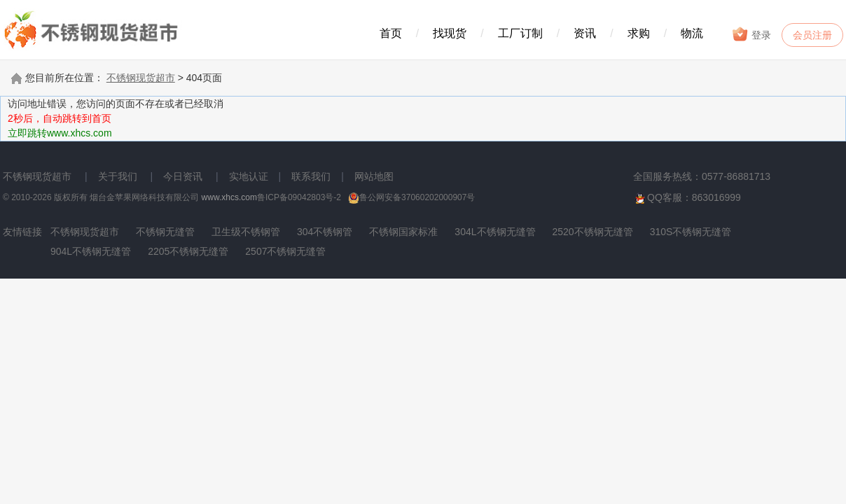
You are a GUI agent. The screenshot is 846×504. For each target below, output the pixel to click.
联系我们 (311, 176)
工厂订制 (520, 33)
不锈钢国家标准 (403, 231)
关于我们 (117, 176)
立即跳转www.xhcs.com (60, 133)
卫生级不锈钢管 (246, 231)
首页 (391, 33)
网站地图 (374, 176)
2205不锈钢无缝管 (188, 251)
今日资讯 (182, 176)
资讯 (585, 33)
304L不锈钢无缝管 (495, 231)
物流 (692, 33)
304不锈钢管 (324, 231)
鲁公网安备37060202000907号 (411, 197)
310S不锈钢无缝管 (691, 231)
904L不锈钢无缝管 (90, 251)
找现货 (449, 33)
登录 (751, 34)
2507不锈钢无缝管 (285, 251)
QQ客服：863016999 (687, 198)
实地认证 (248, 176)
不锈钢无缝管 (165, 231)
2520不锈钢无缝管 (593, 231)
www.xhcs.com (229, 197)
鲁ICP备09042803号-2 (299, 197)
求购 (638, 33)
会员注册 (812, 35)
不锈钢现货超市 (140, 77)
